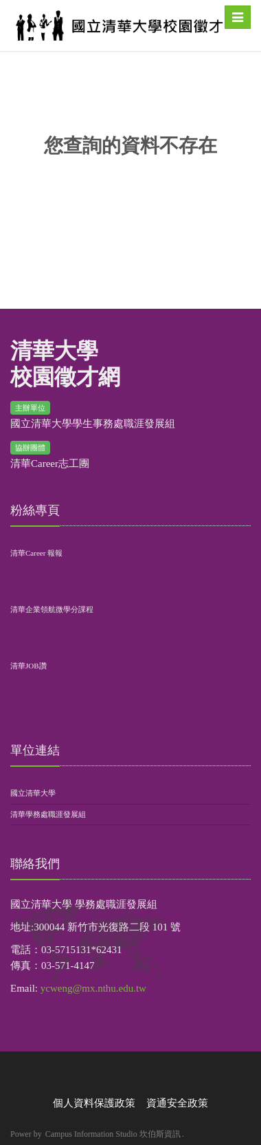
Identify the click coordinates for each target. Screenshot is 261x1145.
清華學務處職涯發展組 (48, 814)
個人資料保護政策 (94, 1103)
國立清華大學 (33, 793)
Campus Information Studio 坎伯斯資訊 (113, 1134)
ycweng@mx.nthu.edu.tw (93, 988)
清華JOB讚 (28, 666)
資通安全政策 (177, 1103)
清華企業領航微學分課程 (51, 609)
